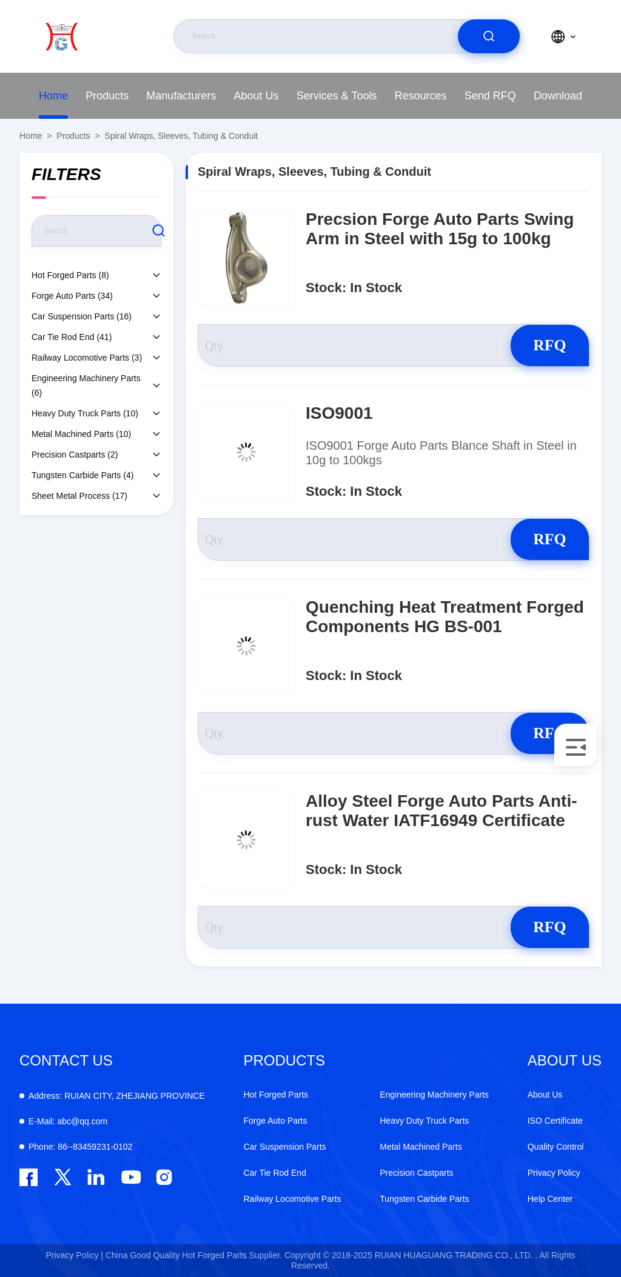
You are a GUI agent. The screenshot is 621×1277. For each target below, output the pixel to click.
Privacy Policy (554, 1173)
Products (107, 96)
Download (558, 96)
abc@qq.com (68, 1121)
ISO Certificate (555, 1120)
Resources (421, 96)
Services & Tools (337, 96)
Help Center (550, 1199)
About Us (256, 96)
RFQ (546, 345)
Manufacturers (181, 96)
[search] (489, 36)
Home (53, 96)
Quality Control (556, 1147)
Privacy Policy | (74, 1255)
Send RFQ (490, 96)
